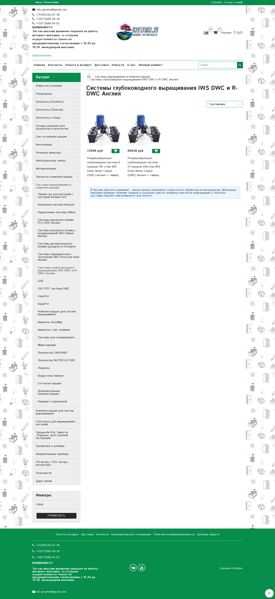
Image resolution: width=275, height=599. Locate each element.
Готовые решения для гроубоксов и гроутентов (52, 127)
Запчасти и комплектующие (54, 177)
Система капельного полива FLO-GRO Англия (56, 221)
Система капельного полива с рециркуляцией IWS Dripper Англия (57, 233)
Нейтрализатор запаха (51, 161)
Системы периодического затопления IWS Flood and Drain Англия (58, 257)
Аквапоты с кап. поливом (54, 330)
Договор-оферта (208, 534)
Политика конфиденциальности (174, 534)
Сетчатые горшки (49, 383)
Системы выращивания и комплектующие (122, 77)
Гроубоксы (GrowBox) (49, 102)
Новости (118, 65)
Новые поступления (49, 86)
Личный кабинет (150, 65)
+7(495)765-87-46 (48, 15)
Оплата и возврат (78, 65)
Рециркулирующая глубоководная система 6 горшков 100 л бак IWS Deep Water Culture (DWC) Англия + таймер (103, 166)
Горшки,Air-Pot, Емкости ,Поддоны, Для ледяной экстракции (52, 435)
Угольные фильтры (48, 153)
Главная (39, 65)
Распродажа (44, 94)
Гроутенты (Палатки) (49, 110)
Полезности (43, 473)
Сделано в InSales (231, 568)
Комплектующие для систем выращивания (57, 313)
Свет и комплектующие (51, 137)
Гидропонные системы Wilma (56, 212)
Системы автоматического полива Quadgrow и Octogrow (57, 245)
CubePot (43, 296)
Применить (56, 516)
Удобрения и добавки (50, 446)
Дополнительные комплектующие (49, 392)
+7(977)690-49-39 (48, 19)
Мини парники (47, 345)
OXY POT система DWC (54, 289)
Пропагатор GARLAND (52, 353)
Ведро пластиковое (51, 376)
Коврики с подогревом (52, 402)
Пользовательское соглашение (131, 534)
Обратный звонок (41, 55)
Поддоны (44, 368)
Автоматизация (46, 169)
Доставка (102, 65)
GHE (40, 281)
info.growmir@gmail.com (51, 10)
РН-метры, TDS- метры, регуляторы (52, 463)
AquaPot (43, 304)
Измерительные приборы (52, 454)
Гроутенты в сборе (48, 118)
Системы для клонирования (56, 337)
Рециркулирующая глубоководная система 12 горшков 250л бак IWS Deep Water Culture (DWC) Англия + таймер (143, 166)
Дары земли (44, 481)
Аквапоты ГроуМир (50, 322)
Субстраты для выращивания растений (55, 423)
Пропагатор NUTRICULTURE (56, 360)
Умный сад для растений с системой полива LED (55, 195)
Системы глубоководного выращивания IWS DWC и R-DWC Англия (57, 270)
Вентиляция (44, 145)
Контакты (55, 65)
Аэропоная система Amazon (56, 205)
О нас (131, 65)
